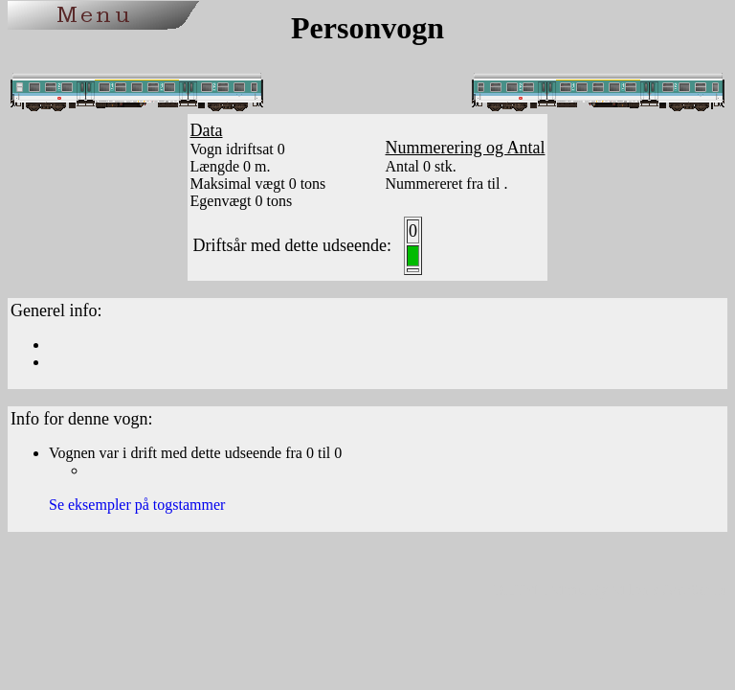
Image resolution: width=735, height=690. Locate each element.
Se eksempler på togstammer (137, 504)
